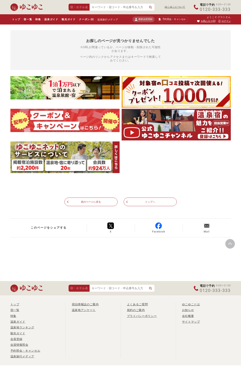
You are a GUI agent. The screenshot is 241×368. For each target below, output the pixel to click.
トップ (16, 19)
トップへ (150, 202)
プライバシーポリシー (142, 316)
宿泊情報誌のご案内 (85, 304)
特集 (38, 19)
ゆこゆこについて (175, 7)
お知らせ (188, 310)
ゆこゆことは (191, 304)
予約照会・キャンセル (25, 350)
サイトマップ (191, 322)
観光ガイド (69, 19)
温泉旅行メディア (107, 19)
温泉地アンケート (84, 310)
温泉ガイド (51, 19)
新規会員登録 (143, 19)
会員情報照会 (19, 345)
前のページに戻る (91, 202)
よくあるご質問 (137, 304)
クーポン (86, 19)
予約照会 (172, 19)
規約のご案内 (136, 310)
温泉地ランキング (22, 327)
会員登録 (16, 339)
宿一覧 (28, 19)
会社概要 (188, 316)
